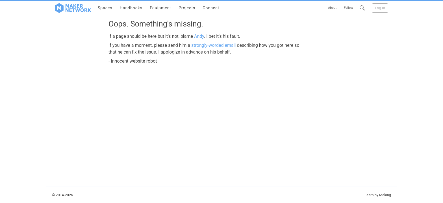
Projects (187, 8)
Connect (211, 8)
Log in (380, 8)
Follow (348, 8)
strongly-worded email (213, 45)
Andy (199, 36)
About (332, 8)
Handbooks (131, 8)
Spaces (105, 8)
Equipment (160, 8)
